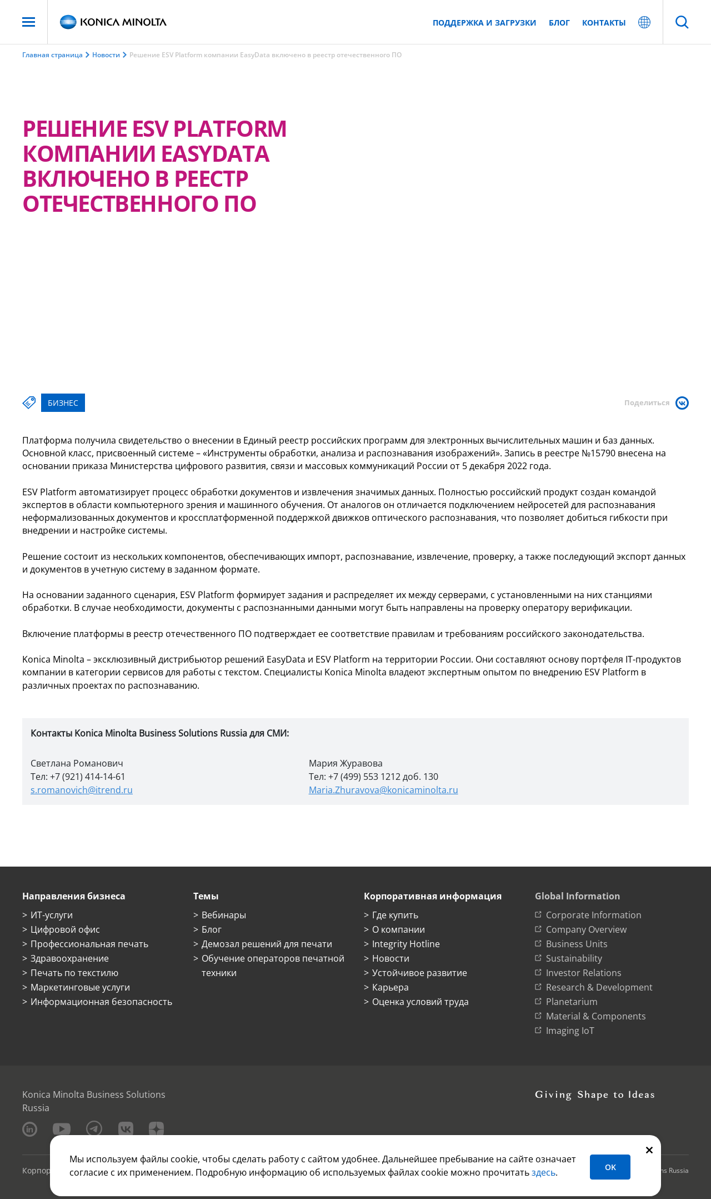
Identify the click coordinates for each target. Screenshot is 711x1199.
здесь (543, 1172)
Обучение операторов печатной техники (273, 965)
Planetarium (572, 1002)
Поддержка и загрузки (485, 22)
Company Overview (586, 929)
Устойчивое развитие (419, 973)
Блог (559, 22)
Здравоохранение (70, 958)
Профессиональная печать (89, 944)
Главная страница (52, 54)
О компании (398, 929)
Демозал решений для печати (267, 944)
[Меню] (28, 22)
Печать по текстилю (74, 973)
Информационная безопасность (101, 1002)
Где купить (395, 915)
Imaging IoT (570, 1030)
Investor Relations (584, 973)
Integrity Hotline (406, 944)
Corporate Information (594, 915)
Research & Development (599, 987)
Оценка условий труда (420, 1002)
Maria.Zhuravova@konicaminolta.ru (383, 790)
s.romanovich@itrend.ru (82, 790)
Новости (106, 54)
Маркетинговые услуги (80, 987)
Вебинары (224, 915)
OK (610, 1167)
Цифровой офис (65, 929)
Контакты (604, 22)
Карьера (390, 987)
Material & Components (596, 1016)
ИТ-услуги (52, 915)
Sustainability (574, 958)
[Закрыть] (649, 1149)
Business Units (577, 944)
